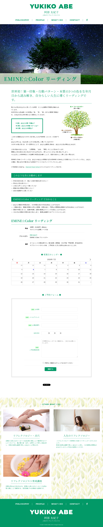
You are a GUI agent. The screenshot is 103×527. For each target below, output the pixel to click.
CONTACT (75, 20)
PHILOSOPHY (22, 20)
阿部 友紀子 (33, 235)
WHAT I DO (57, 20)
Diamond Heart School (33, 167)
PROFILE (40, 20)
